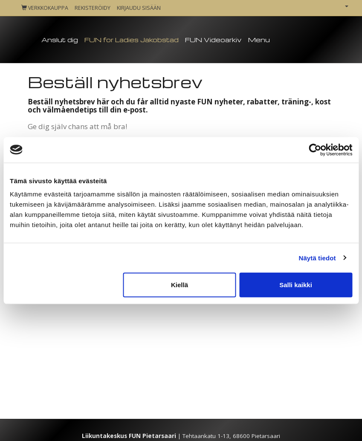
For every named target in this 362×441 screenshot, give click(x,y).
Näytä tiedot (317, 257)
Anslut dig (59, 39)
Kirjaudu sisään (139, 8)
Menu (259, 39)
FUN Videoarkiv (213, 39)
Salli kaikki (295, 284)
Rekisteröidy (92, 8)
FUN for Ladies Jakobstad (131, 39)
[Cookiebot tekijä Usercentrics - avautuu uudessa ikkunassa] (315, 149)
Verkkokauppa (44, 8)
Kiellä (179, 284)
